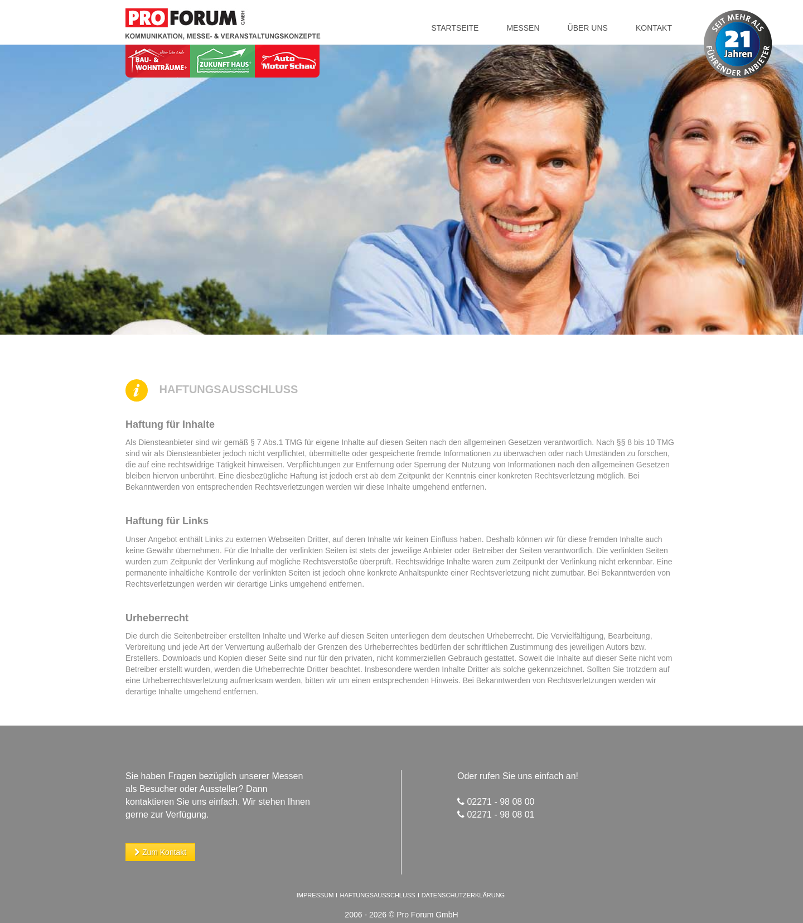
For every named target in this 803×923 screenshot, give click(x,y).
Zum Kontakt (160, 852)
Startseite (454, 27)
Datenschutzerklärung (463, 895)
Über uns (588, 27)
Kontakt (654, 27)
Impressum (315, 895)
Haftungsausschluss (377, 895)
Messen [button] (522, 27)
